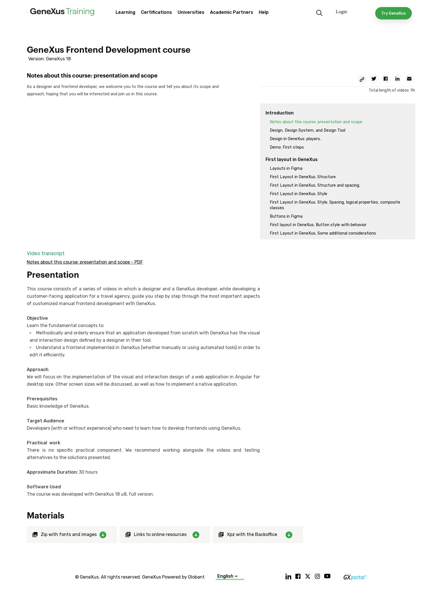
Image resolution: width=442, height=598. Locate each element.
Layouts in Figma (286, 168)
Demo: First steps (287, 147)
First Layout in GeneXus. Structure (303, 177)
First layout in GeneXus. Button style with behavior (318, 224)
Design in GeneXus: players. (295, 138)
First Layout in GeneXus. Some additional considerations (323, 233)
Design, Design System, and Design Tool (307, 130)
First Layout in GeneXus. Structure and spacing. (315, 185)
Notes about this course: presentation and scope (316, 122)
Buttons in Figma (286, 216)
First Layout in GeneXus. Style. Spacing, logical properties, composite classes (335, 205)
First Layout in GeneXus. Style (298, 193)
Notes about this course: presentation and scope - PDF (85, 262)
